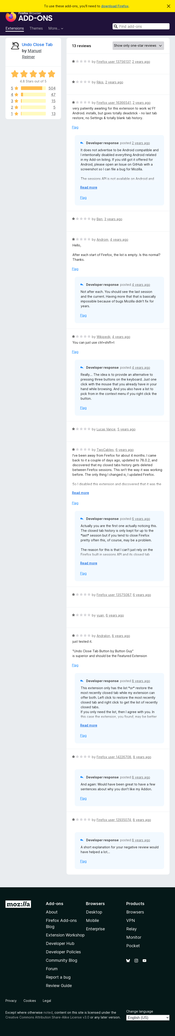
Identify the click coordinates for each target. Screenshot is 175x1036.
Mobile (92, 920)
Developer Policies (63, 951)
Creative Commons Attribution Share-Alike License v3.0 (47, 1017)
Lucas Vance (106, 429)
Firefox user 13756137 (113, 62)
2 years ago (141, 62)
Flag (75, 127)
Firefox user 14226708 (114, 757)
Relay (131, 928)
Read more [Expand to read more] (88, 187)
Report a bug (58, 977)
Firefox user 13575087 (114, 595)
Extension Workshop (65, 935)
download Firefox (115, 6)
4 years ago (119, 239)
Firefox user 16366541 (114, 103)
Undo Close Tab (37, 44)
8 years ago (121, 636)
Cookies (29, 1001)
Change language (139, 1011)
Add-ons (54, 903)
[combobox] (141, 26)
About (52, 912)
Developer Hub (60, 943)
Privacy (11, 1001)
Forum (52, 968)
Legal (47, 1001)
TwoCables (105, 450)
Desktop (94, 912)
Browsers (135, 912)
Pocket (133, 945)
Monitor (133, 937)
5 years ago (126, 429)
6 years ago (125, 450)
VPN (130, 920)
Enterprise (95, 928)
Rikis (100, 82)
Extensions (14, 28)
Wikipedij (103, 337)
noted (48, 1012)
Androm (102, 239)
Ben (100, 219)
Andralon (103, 636)
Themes (36, 28)
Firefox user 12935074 (114, 820)
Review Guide (59, 985)
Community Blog (61, 960)
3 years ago (113, 219)
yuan (100, 615)
